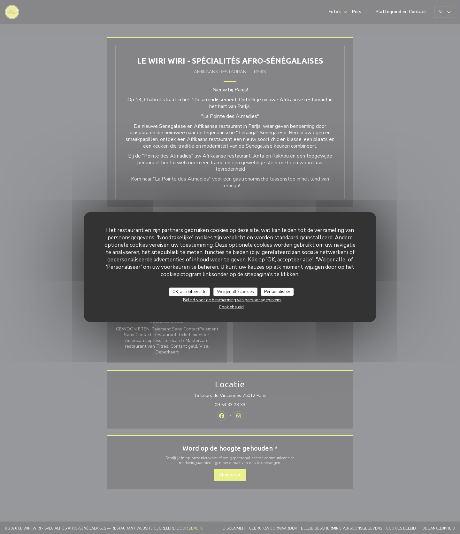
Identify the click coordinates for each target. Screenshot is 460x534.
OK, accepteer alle (189, 291)
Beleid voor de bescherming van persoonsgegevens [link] (232, 300)
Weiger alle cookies (235, 291)
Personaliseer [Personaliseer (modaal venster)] (277, 291)
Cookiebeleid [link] (231, 307)
